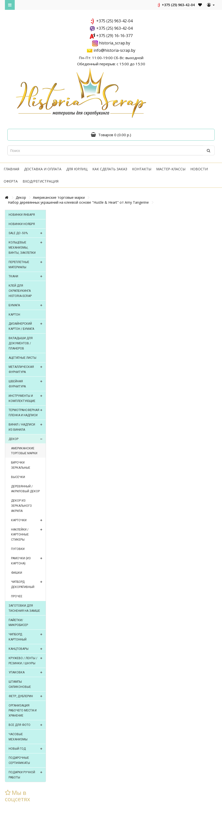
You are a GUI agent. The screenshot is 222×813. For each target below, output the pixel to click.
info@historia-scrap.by (114, 50)
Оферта (11, 181)
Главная (11, 169)
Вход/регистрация (40, 181)
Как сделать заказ (109, 169)
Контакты (141, 169)
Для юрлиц (76, 169)
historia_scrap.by (114, 43)
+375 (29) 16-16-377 (114, 35)
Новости (199, 169)
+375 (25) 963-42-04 (176, 4)
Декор (21, 197)
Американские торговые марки (59, 197)
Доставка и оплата (42, 169)
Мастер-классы (170, 169)
